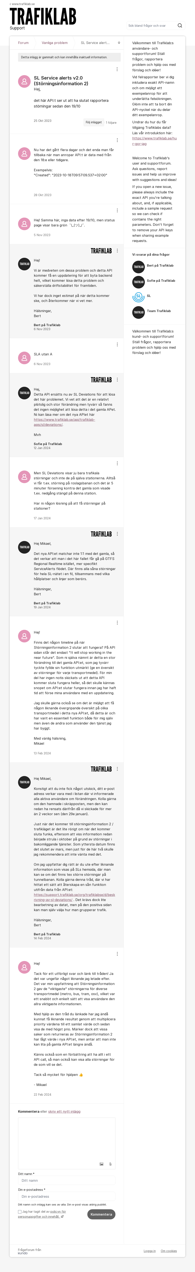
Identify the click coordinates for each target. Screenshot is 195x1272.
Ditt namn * (26, 1174)
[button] (102, 1164)
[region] (67, 98)
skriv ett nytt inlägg (64, 1111)
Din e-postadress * (31, 1190)
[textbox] (66, 1139)
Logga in (150, 1251)
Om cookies (169, 1251)
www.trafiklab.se (22, 4)
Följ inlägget (94, 122)
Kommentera (101, 1214)
